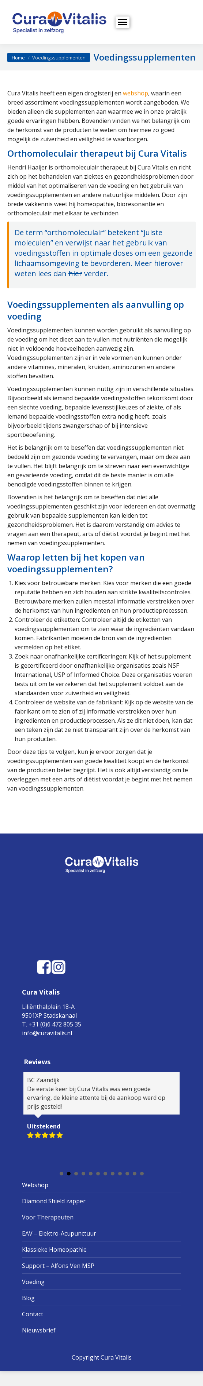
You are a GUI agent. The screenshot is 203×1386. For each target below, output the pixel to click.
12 (142, 1173)
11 (134, 1173)
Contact (32, 1314)
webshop (135, 93)
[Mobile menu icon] (122, 22)
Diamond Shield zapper (54, 1201)
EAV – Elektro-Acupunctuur (59, 1233)
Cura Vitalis (116, 1357)
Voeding (33, 1282)
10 (127, 1173)
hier (75, 273)
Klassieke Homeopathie (54, 1249)
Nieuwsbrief (39, 1330)
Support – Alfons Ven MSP (58, 1266)
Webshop (35, 1185)
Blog (28, 1298)
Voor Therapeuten (48, 1217)
